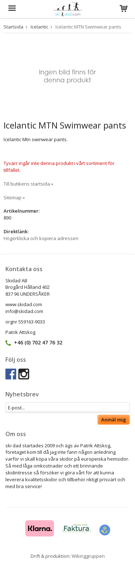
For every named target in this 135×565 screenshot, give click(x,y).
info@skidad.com (24, 311)
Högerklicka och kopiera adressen (41, 238)
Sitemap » (14, 197)
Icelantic (39, 26)
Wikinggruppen (88, 556)
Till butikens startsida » (28, 184)
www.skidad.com (23, 304)
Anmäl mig (113, 419)
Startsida (13, 26)
